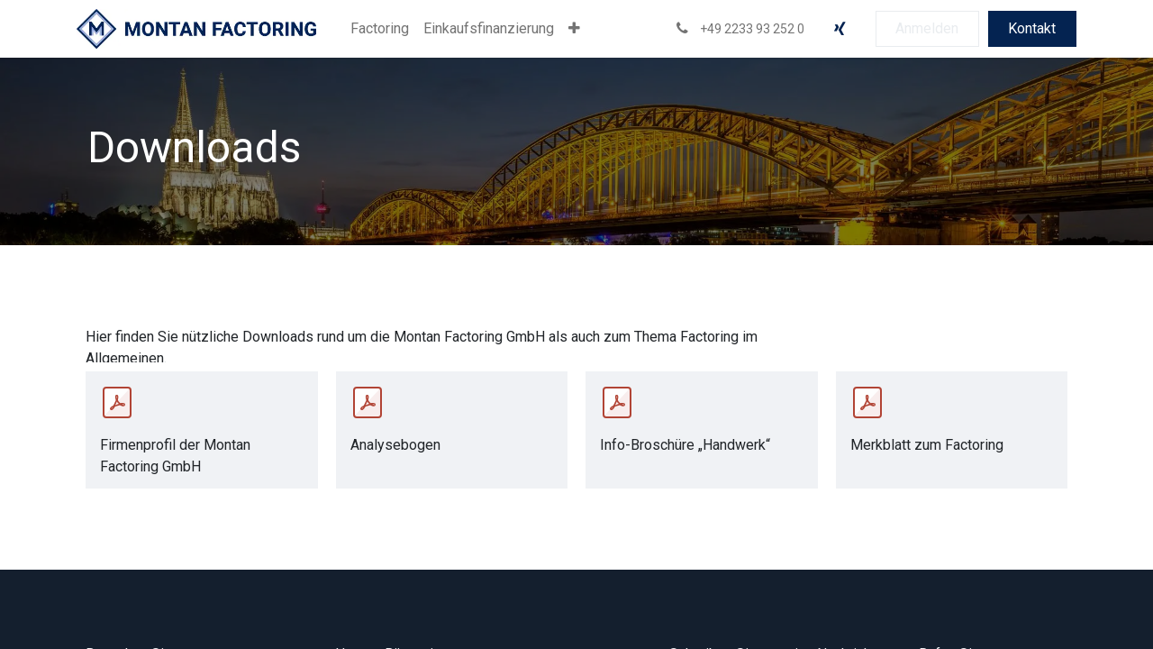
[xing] (839, 28)
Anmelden (926, 28)
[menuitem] (379, 29)
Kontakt (1032, 28)
